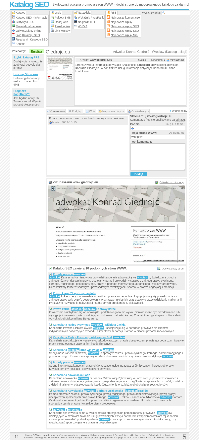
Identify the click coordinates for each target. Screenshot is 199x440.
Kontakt (20, 43)
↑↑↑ (15, 436)
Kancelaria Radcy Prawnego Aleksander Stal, (89, 337)
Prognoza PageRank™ (22, 92)
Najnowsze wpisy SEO (125, 30)
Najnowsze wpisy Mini (124, 35)
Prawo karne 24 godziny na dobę (74, 293)
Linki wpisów (63, 30)
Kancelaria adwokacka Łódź (71, 375)
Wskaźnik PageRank (91, 17)
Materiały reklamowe (28, 26)
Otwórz (96, 59)
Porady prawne (69, 274)
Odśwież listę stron (172, 268)
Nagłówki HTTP (87, 22)
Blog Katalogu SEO (28, 35)
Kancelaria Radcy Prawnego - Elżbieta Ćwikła (89, 324)
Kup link (36, 51)
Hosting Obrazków (26, 74)
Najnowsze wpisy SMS (125, 26)
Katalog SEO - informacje (31, 17)
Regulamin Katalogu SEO (32, 39)
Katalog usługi (176, 51)
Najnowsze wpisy (121, 22)
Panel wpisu (62, 26)
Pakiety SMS (63, 17)
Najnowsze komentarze (125, 17)
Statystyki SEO (25, 22)
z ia (67, 409)
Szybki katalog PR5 (26, 57)
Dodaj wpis (61, 22)
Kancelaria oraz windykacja (83, 349)
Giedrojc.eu (58, 51)
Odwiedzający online (28, 30)
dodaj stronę (125, 4)
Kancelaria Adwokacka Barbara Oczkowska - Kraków (100, 390)
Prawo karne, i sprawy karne (84, 309)
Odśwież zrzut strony (172, 182)
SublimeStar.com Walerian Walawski (156, 437)
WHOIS (82, 26)
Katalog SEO (29, 4)
